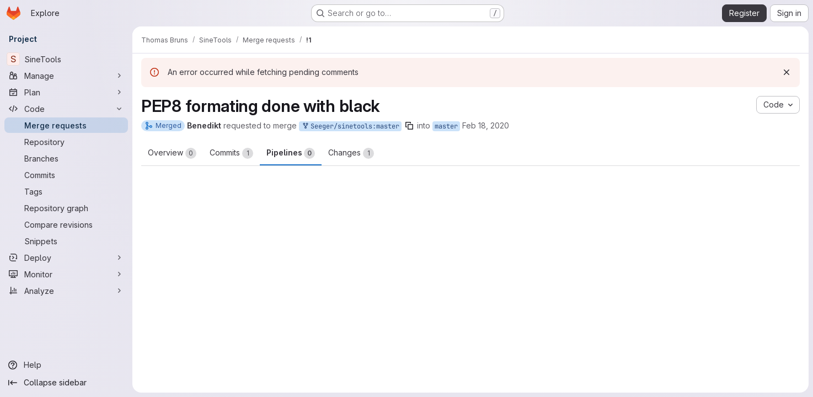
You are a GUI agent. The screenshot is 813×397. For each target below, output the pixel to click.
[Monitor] (66, 274)
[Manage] (66, 75)
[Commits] (66, 175)
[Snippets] (66, 241)
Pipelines (290, 153)
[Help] (66, 365)
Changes (351, 153)
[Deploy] (66, 257)
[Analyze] (66, 290)
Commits (231, 153)
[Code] (66, 108)
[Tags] (66, 191)
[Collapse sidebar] (66, 382)
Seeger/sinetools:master (350, 126)
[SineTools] (66, 59)
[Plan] (66, 92)
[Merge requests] (66, 125)
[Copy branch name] (409, 125)
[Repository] (66, 141)
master (446, 126)
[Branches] (66, 158)
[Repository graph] (66, 208)
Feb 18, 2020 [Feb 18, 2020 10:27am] (485, 125)
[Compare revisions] (66, 224)
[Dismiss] (786, 72)
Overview (172, 153)
